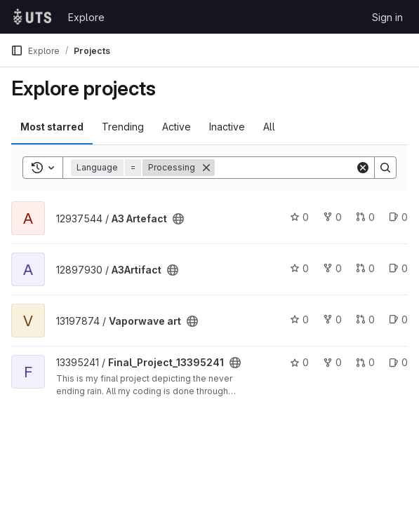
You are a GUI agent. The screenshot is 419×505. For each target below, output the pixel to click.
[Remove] (206, 167)
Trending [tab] (123, 127)
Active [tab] (176, 127)
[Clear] (362, 167)
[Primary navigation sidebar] (17, 50)
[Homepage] (32, 17)
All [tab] (269, 127)
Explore (86, 17)
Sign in (387, 17)
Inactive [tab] (227, 127)
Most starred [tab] (52, 127)
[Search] (302, 167)
